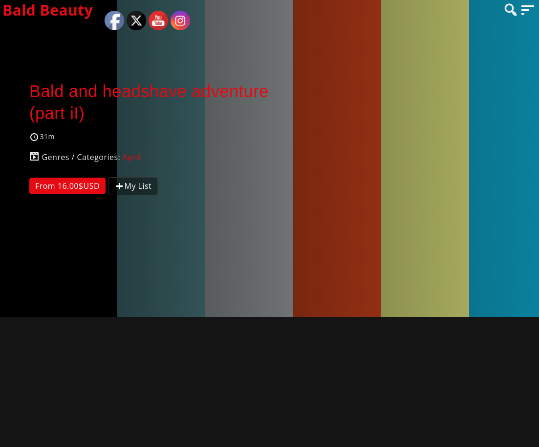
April (132, 157)
